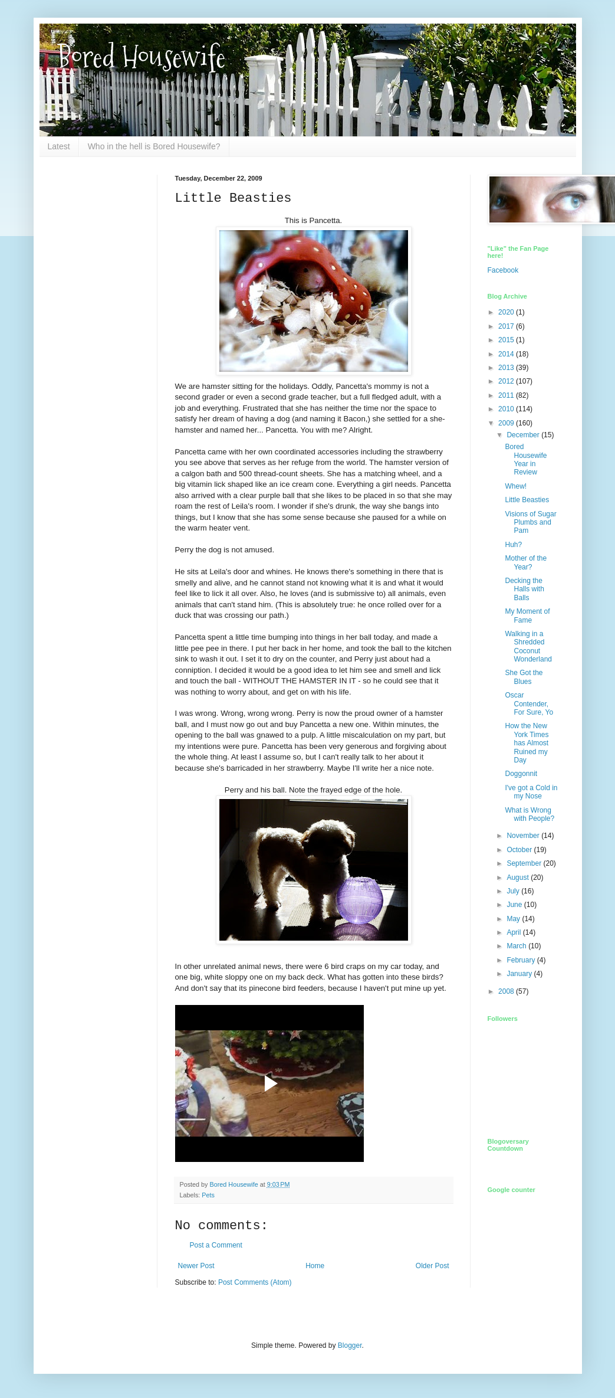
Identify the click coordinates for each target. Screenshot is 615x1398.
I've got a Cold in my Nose (531, 792)
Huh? (513, 545)
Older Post (432, 1266)
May (514, 919)
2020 (507, 312)
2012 (507, 381)
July (514, 891)
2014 (507, 354)
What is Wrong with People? (529, 814)
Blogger (350, 1345)
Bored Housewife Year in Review (526, 459)
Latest (59, 146)
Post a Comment (216, 1245)
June (515, 905)
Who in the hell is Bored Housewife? (154, 146)
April (514, 932)
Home (314, 1266)
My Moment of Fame (527, 615)
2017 (507, 326)
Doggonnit (521, 774)
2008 (507, 991)
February (522, 960)
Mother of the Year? (526, 562)
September (525, 863)
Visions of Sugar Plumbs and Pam (530, 522)
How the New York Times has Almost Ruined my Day (526, 743)
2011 (507, 395)
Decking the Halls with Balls (524, 589)
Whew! (516, 486)
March (517, 946)
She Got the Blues (523, 677)
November (524, 835)
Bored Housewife (141, 57)
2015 (507, 340)
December (524, 435)
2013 (507, 368)
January (520, 974)
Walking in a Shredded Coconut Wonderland (528, 646)
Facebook (503, 270)
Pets (208, 1195)
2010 (507, 409)
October (520, 850)
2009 (507, 423)
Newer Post (196, 1266)
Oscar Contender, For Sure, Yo (529, 703)
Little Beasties (527, 500)
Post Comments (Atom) (255, 1282)
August (519, 877)
